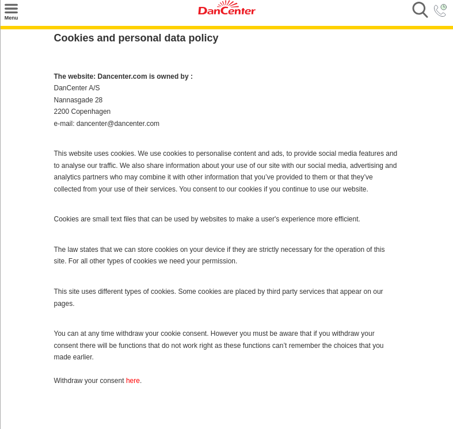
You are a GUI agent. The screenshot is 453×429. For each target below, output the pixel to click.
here (133, 381)
